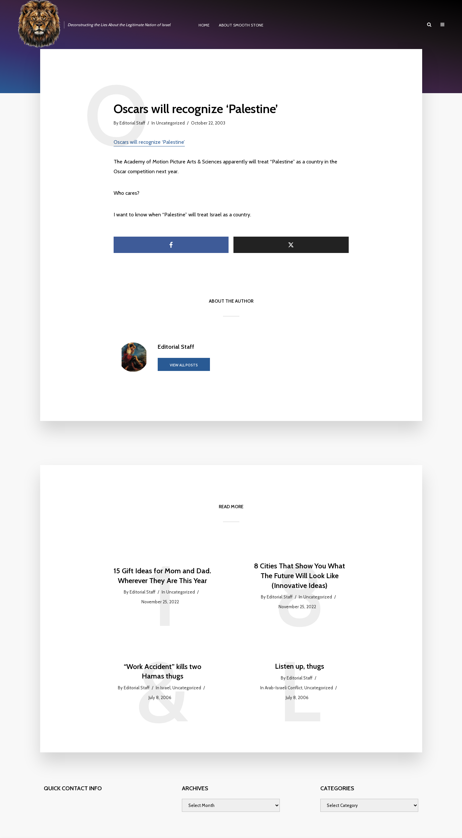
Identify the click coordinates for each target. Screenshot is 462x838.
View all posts (184, 365)
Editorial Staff (132, 123)
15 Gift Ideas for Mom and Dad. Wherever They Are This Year (162, 575)
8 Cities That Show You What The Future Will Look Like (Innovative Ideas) (299, 575)
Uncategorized (170, 123)
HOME (204, 25)
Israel (165, 687)
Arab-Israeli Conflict (283, 687)
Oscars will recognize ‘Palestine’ (149, 142)
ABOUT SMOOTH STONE (241, 25)
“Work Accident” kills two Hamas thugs (162, 671)
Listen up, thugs (299, 666)
